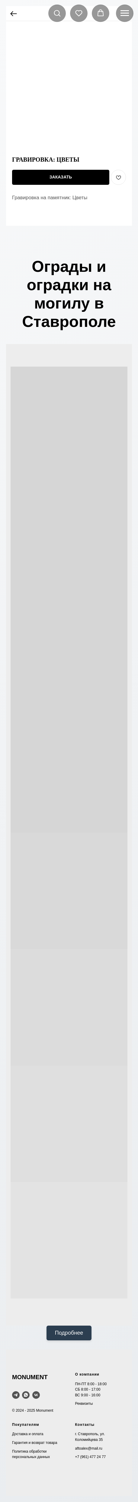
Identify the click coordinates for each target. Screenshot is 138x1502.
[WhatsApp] (26, 1395)
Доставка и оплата (27, 1434)
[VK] (36, 1395)
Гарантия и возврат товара (34, 1443)
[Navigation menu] (124, 13)
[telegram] (16, 1395)
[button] (57, 13)
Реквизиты (84, 1403)
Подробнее (69, 1333)
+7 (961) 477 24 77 (90, 1457)
